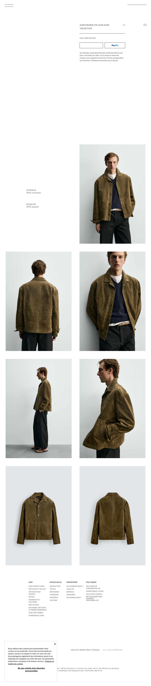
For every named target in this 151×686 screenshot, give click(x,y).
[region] (30, 661)
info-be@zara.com (75, 671)
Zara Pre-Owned (36, 613)
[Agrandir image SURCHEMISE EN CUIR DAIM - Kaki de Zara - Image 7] (113, 515)
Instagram (54, 592)
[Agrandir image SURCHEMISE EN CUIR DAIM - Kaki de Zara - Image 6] (39, 515)
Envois (31, 597)
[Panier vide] (145, 25)
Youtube (53, 600)
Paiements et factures (34, 601)
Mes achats (34, 605)
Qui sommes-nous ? (75, 586)
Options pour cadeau (35, 593)
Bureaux (70, 592)
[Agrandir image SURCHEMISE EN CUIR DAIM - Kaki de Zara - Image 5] (113, 408)
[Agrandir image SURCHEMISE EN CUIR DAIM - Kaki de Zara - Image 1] (113, 194)
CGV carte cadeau (94, 594)
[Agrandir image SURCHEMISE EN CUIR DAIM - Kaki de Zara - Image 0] (39, 76)
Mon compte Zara (36, 586)
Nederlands (84, 650)
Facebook (54, 594)
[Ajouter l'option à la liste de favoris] (124, 25)
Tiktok (53, 589)
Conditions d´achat (95, 591)
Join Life (70, 589)
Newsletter (55, 586)
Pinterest (54, 597)
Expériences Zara (36, 615)
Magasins (71, 594)
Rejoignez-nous (74, 597)
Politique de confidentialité (93, 587)
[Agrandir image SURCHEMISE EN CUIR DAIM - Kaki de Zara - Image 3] (113, 301)
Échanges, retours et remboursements (38, 608)
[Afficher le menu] (10, 6)
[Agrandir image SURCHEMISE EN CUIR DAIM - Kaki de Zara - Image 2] (39, 301)
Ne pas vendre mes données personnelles (94, 598)
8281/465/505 (90, 38)
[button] (91, 45)
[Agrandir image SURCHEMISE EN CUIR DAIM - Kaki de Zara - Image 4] (39, 408)
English (74, 650)
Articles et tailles (37, 589)
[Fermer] (55, 644)
